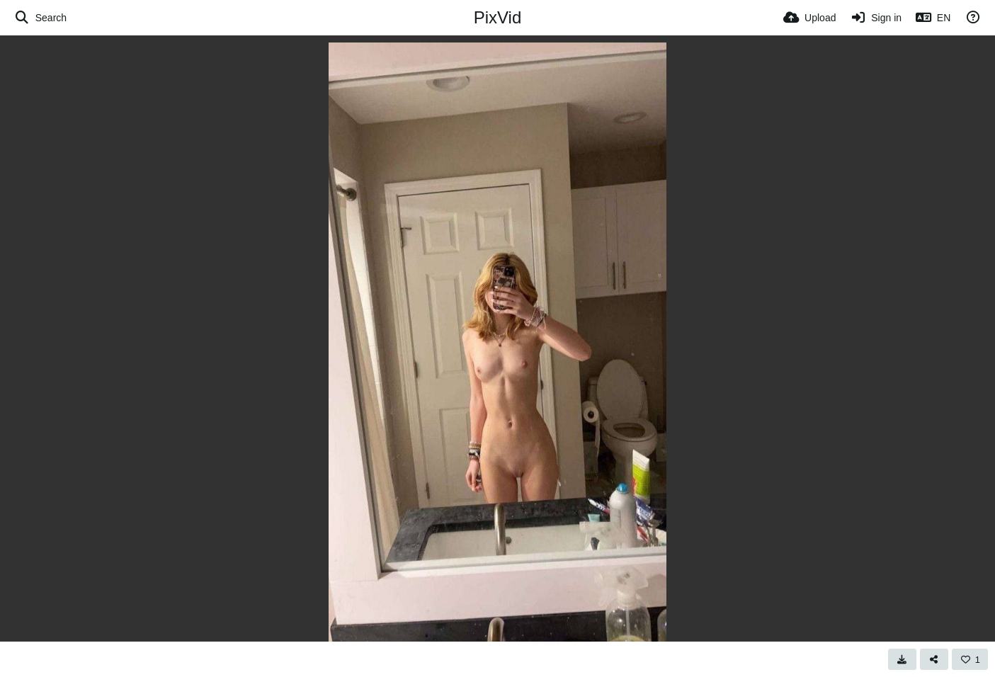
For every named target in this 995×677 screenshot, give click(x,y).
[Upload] (809, 17)
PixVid (498, 17)
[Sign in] (876, 17)
